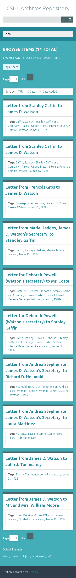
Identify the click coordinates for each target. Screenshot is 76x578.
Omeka (33, 571)
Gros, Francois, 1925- (51, 203)
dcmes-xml (17, 556)
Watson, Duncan (27, 390)
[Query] (38, 20)
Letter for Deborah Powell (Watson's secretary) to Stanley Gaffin (36, 321)
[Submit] (70, 20)
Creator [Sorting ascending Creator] (32, 91)
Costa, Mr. (22, 291)
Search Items (52, 57)
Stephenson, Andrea (55, 386)
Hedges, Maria (44, 250)
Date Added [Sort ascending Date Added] (49, 91)
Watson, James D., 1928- (34, 129)
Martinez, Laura (25, 433)
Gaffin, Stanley (25, 121)
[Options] (64, 20)
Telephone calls (26, 437)
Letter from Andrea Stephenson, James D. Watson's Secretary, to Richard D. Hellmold (37, 370)
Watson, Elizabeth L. (20, 519)
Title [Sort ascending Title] (21, 91)
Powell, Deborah (40, 291)
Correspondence (26, 203)
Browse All (11, 57)
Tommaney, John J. (36, 474)
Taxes (25, 125)
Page (10, 79)
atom (6, 556)
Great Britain (23, 515)
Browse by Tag (32, 57)
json (27, 556)
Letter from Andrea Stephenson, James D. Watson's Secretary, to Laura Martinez (37, 417)
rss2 (49, 556)
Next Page (30, 77)
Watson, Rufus (19, 394)
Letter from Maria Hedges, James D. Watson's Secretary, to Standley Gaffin (38, 234)
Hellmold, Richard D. (28, 386)
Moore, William (43, 515)
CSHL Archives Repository (38, 8)
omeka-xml (38, 556)
